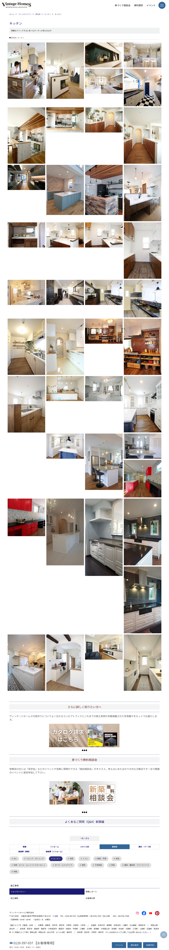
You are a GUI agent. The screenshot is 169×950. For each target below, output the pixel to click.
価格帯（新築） (24, 851)
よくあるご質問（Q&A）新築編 (84, 822)
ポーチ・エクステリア (63, 865)
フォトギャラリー (18, 891)
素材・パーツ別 (144, 846)
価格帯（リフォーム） (54, 851)
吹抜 (118, 859)
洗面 (71, 859)
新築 (24, 846)
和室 (113, 865)
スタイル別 (84, 846)
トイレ (85, 859)
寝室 (83, 865)
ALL (15, 859)
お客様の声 (90, 898)
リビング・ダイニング (35, 859)
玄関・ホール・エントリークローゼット (29, 865)
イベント (151, 5)
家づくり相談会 (122, 5)
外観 (15, 872)
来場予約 (150, 945)
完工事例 (14, 898)
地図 (56, 916)
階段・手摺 (102, 859)
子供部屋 (98, 865)
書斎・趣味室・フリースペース (137, 865)
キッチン (56, 859)
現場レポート (91, 891)
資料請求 (138, 5)
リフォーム (54, 846)
